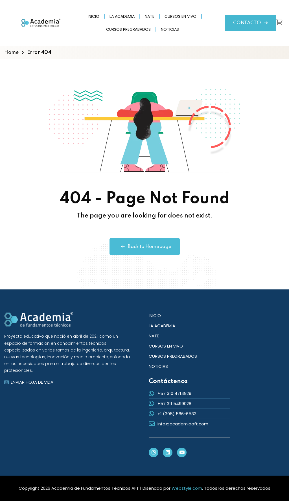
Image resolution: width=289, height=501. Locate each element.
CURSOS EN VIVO (180, 16)
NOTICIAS (170, 29)
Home (11, 52)
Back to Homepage (144, 246)
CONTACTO (250, 23)
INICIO (93, 16)
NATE (149, 16)
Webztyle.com (187, 488)
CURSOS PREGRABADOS (128, 29)
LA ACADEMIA (122, 16)
